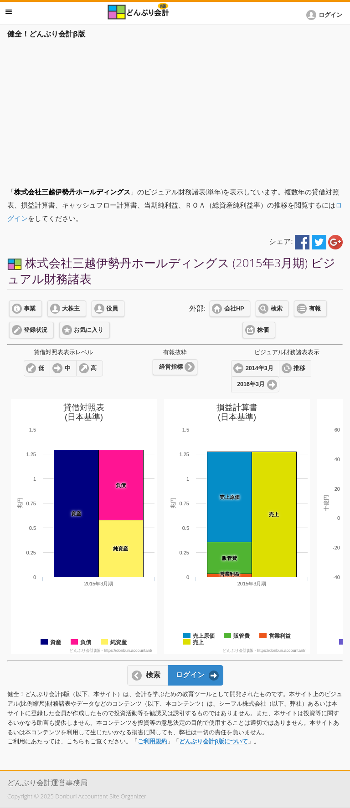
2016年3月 (251, 384)
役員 (112, 308)
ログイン (190, 675)
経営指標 (171, 367)
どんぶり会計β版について (213, 741)
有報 (315, 308)
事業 (30, 308)
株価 (263, 330)
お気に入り (88, 330)
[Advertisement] (175, 110)
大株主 (71, 308)
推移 (299, 368)
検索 (277, 308)
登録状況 (35, 330)
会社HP (234, 308)
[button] (326, 15)
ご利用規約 (152, 741)
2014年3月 (259, 368)
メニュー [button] (8, 11)
